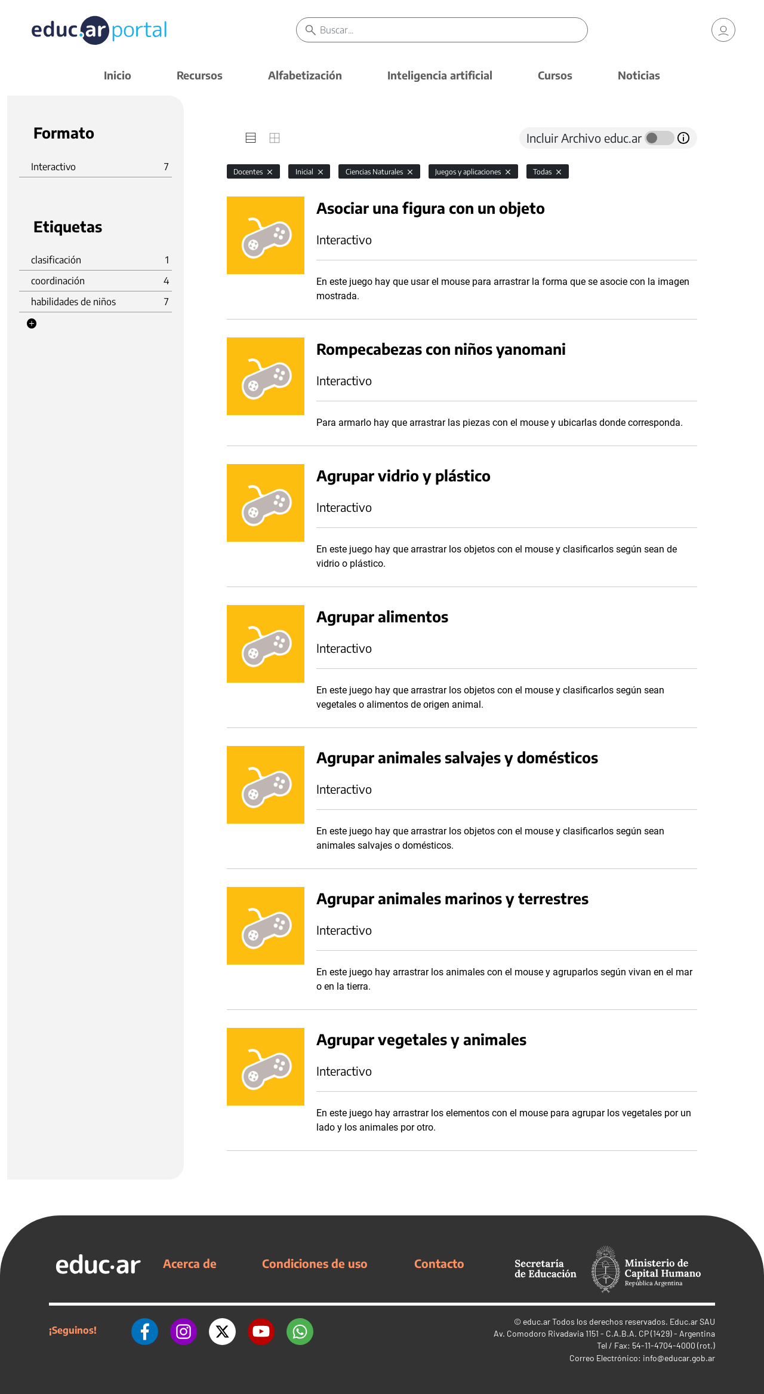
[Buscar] (453, 30)
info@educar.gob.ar (679, 1358)
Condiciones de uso (315, 1263)
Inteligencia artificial (439, 75)
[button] (31, 323)
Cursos (555, 75)
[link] (723, 30)
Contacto (439, 1263)
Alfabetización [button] (305, 75)
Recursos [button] (200, 75)
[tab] (251, 138)
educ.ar (536, 1321)
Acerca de (190, 1263)
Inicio (117, 75)
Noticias (639, 75)
